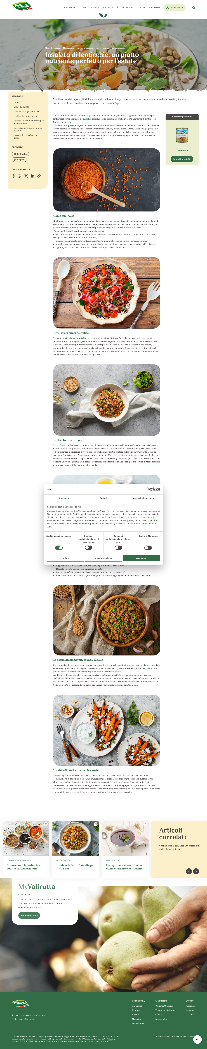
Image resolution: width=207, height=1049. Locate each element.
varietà (109, 129)
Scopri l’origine (89, 7)
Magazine (154, 7)
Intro (16, 102)
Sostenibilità (110, 7)
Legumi (19, 159)
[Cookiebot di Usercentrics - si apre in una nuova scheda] (148, 489)
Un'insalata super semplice (26, 111)
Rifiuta (65, 558)
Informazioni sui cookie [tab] (143, 498)
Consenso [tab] (64, 498)
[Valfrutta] (22, 6)
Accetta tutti (141, 558)
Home (47, 48)
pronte (151, 129)
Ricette (140, 7)
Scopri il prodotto (182, 159)
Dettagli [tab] (103, 498)
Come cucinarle (21, 107)
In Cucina (20, 154)
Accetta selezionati (103, 558)
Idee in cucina (68, 48)
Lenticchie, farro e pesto (25, 116)
